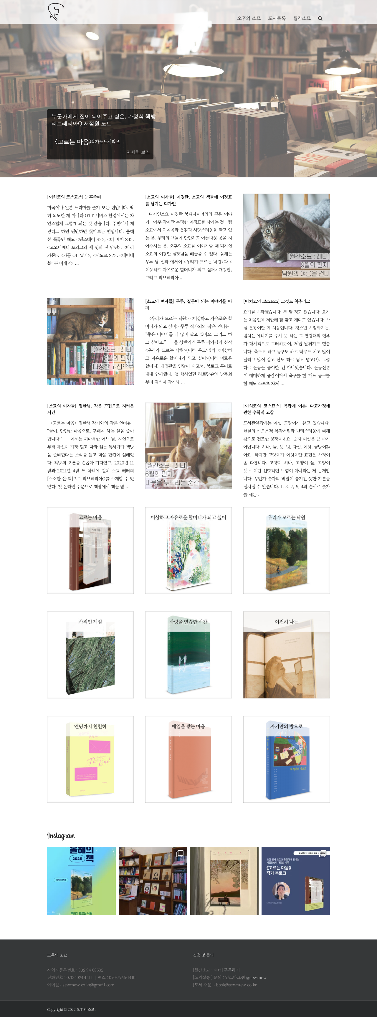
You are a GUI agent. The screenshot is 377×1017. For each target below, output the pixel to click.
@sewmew (256, 977)
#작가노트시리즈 (104, 141)
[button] (320, 12)
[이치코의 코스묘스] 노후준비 (74, 197)
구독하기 (232, 970)
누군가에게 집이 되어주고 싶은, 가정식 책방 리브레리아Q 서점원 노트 (102, 119)
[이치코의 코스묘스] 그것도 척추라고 (276, 301)
